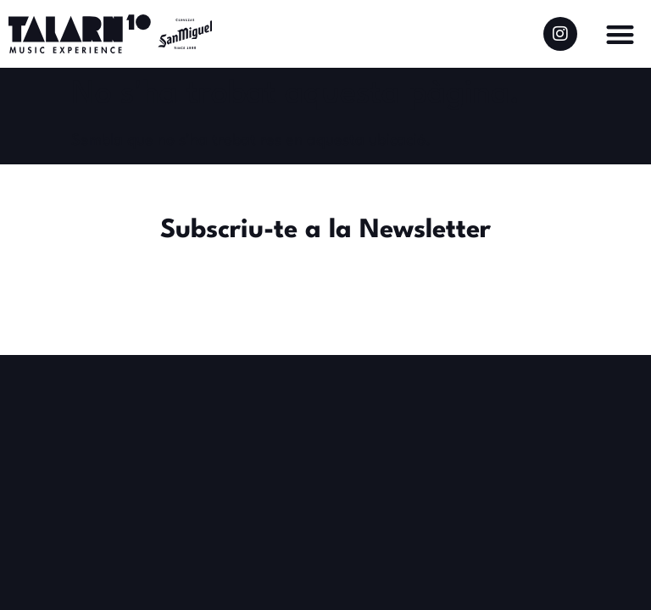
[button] (620, 34)
